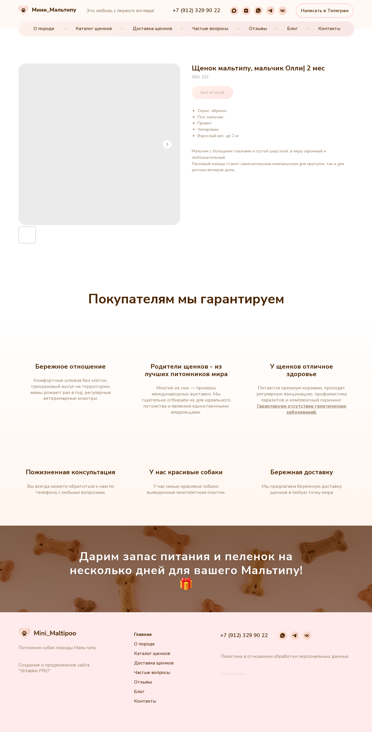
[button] (233, 673)
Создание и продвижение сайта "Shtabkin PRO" (54, 668)
